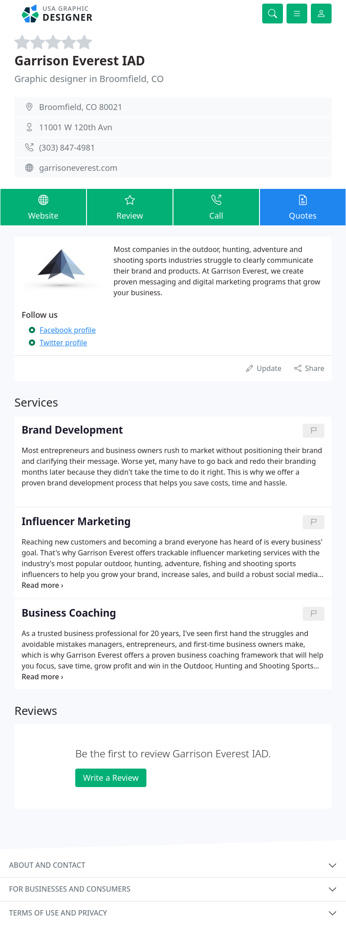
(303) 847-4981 (67, 147)
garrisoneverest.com (78, 167)
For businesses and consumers (69, 889)
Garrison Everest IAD (79, 60)
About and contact (47, 865)
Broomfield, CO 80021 (81, 106)
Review (129, 206)
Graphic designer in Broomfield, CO (89, 79)
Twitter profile (63, 343)
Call (216, 206)
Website (43, 206)
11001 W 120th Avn (76, 127)
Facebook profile (68, 330)
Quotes (302, 206)
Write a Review (110, 777)
